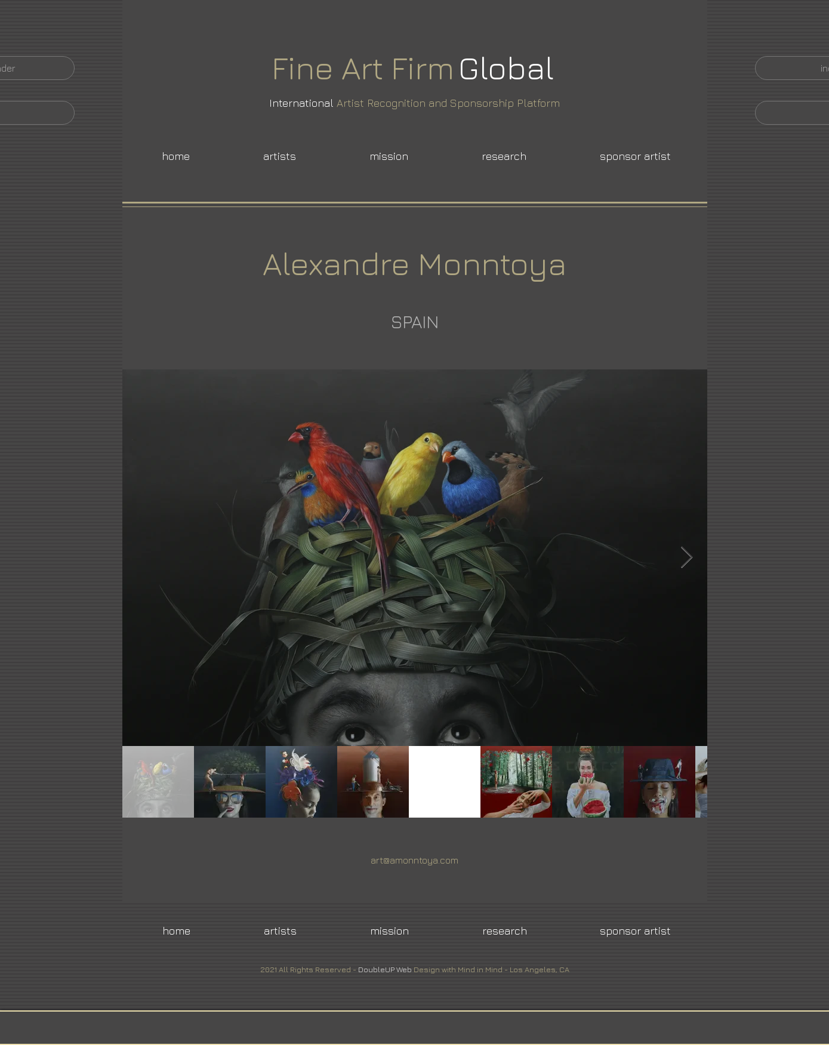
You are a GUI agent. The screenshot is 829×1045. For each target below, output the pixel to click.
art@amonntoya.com (414, 860)
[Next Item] (687, 557)
